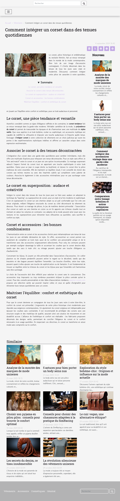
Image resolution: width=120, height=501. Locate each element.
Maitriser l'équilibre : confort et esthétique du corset (45, 101)
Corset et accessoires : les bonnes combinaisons (45, 98)
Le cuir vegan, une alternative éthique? (93, 415)
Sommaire (46, 82)
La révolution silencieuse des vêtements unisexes (59, 462)
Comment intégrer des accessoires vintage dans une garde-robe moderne (102, 158)
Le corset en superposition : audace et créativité (45, 94)
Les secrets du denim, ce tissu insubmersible (22, 462)
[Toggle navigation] (8, 11)
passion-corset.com (77, 280)
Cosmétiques (38, 491)
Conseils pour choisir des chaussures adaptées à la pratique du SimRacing (59, 417)
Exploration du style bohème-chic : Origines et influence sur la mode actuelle (96, 372)
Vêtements (18, 23)
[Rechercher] (56, 3)
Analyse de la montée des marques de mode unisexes (102, 78)
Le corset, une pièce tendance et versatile (45, 86)
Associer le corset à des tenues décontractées (45, 90)
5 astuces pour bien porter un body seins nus (102, 117)
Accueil (8, 23)
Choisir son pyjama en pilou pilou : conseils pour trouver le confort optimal (23, 419)
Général (51, 491)
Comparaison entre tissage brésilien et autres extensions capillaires (102, 203)
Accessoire (23, 491)
